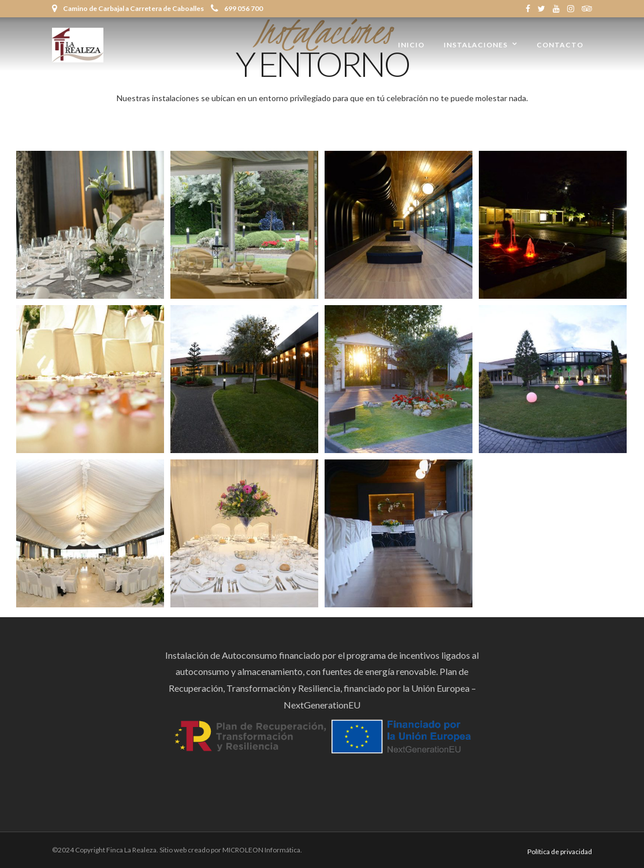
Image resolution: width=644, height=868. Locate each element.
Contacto (560, 44)
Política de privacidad (559, 851)
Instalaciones (476, 44)
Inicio (411, 44)
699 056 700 (237, 8)
